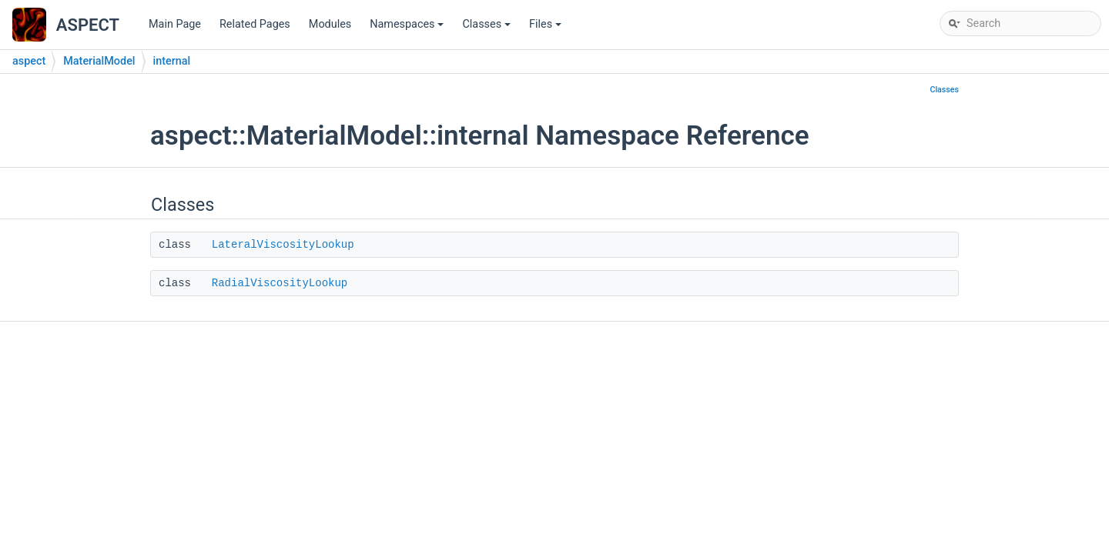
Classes (487, 28)
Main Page (175, 24)
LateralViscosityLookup (283, 245)
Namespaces (408, 28)
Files (546, 28)
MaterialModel (99, 61)
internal (172, 61)
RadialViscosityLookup (279, 283)
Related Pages (254, 24)
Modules (330, 24)
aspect (28, 61)
